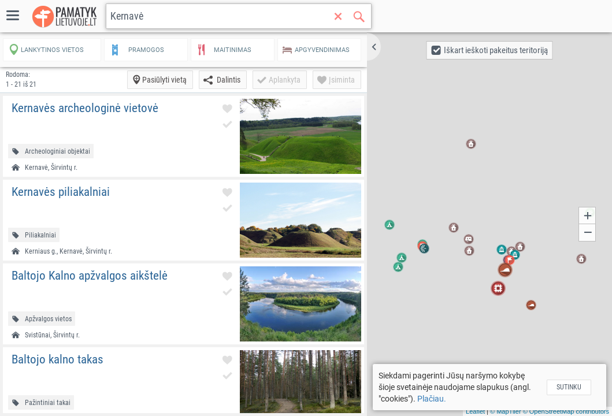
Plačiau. (431, 398)
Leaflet (475, 411)
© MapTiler (505, 411)
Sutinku (569, 387)
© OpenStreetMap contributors (566, 411)
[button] (374, 47)
